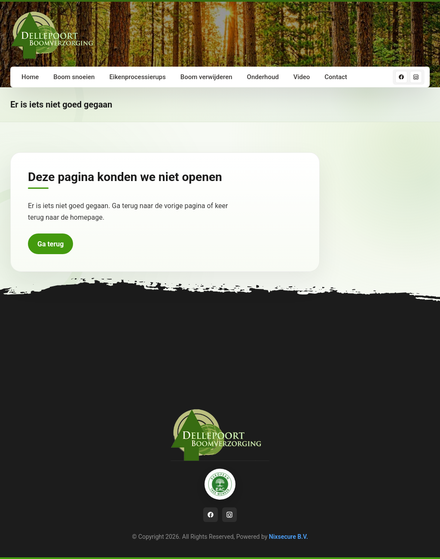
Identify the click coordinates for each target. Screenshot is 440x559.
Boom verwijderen (206, 77)
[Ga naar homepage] (55, 34)
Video (301, 77)
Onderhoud (263, 77)
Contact (335, 77)
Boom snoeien (74, 77)
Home (30, 77)
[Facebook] (401, 77)
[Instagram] (416, 77)
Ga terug (50, 244)
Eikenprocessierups (137, 77)
